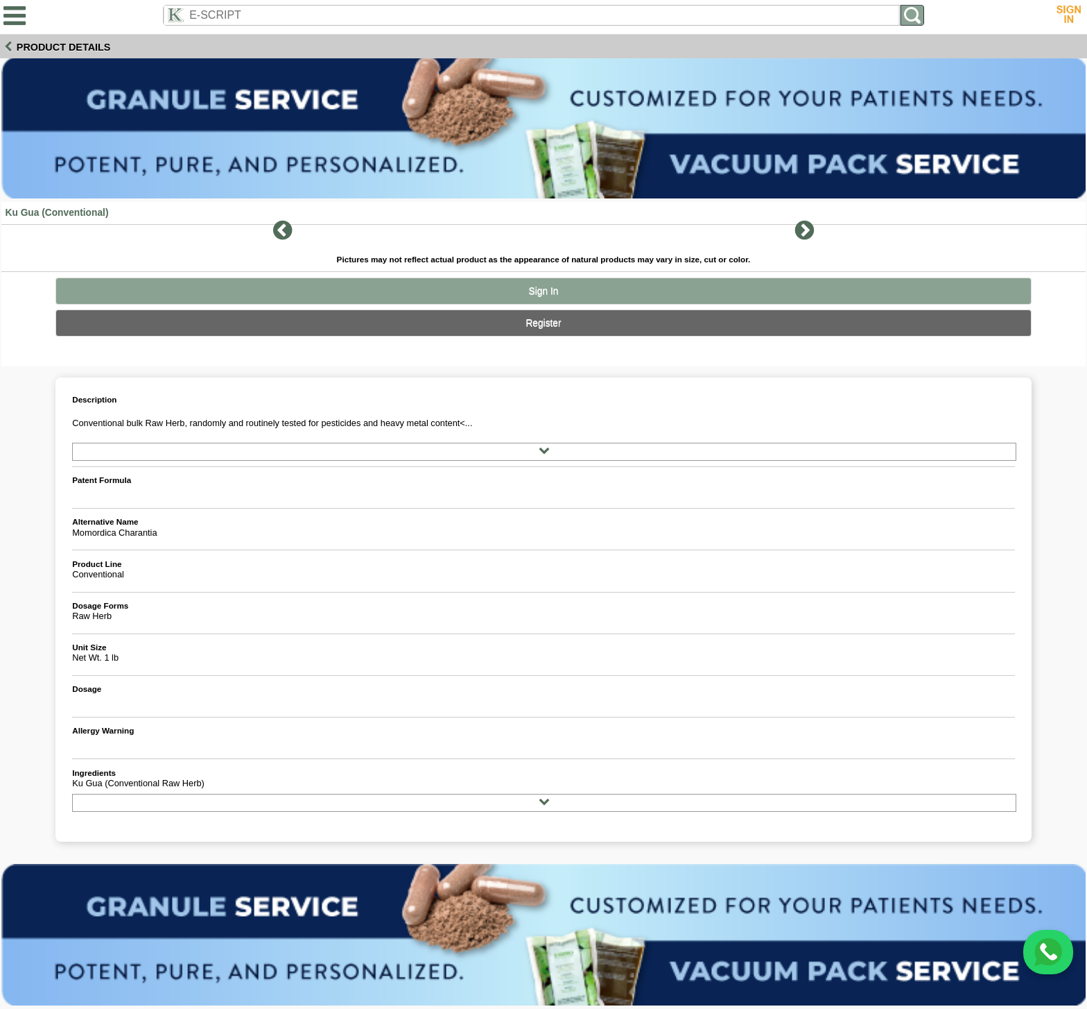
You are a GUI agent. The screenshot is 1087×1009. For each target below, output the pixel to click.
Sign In (544, 291)
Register (543, 323)
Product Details (64, 47)
